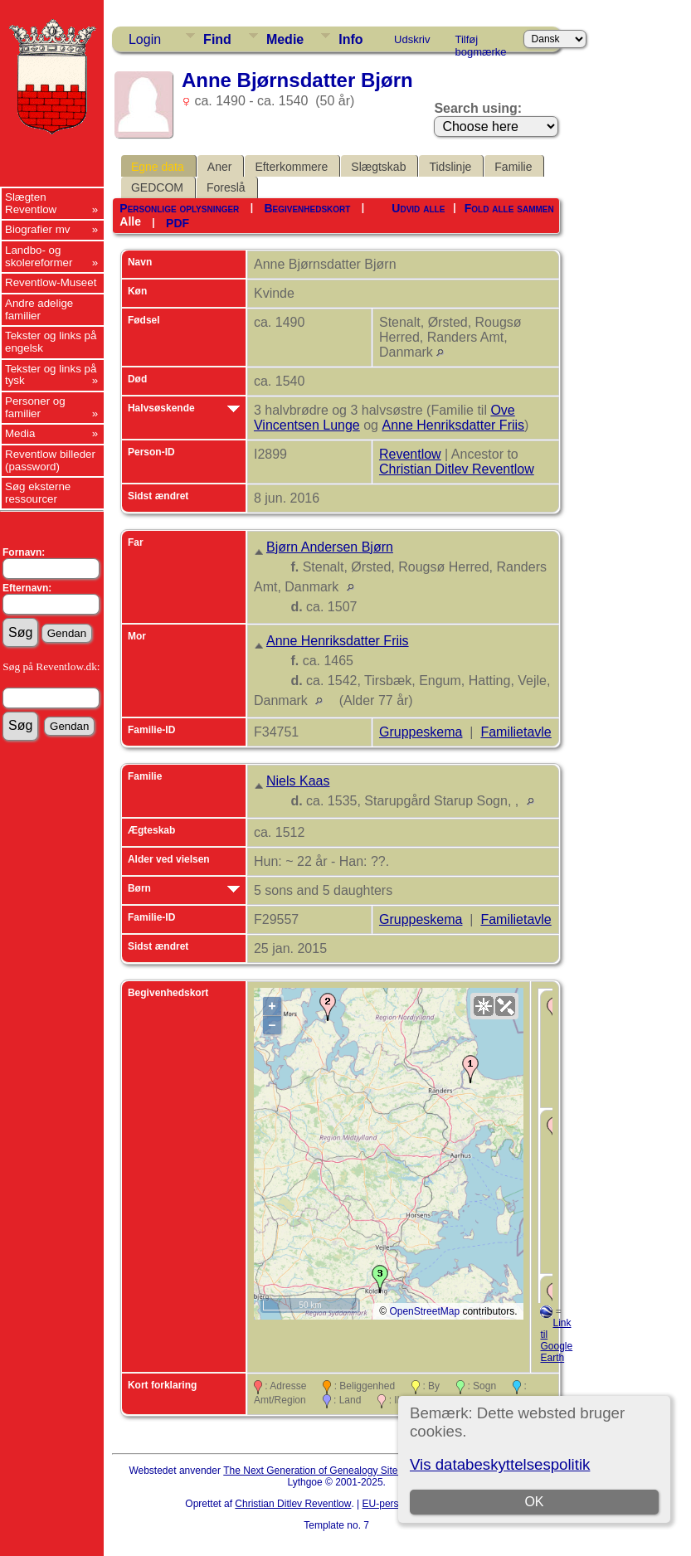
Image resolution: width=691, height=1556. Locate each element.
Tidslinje (450, 166)
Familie (513, 166)
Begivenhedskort (307, 208)
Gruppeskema (421, 732)
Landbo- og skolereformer (38, 256)
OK (533, 1502)
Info (350, 39)
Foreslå (226, 187)
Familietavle (515, 732)
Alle (130, 221)
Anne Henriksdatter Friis (453, 425)
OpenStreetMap (424, 1311)
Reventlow (410, 454)
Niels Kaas (297, 781)
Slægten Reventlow (30, 203)
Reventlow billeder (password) (50, 460)
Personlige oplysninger (179, 208)
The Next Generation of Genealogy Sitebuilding (327, 1470)
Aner (219, 166)
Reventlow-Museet (50, 282)
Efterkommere (291, 166)
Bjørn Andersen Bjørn (329, 547)
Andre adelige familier (39, 309)
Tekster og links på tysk (50, 374)
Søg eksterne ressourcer (38, 492)
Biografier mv (38, 229)
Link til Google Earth (556, 1340)
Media (20, 433)
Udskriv (412, 39)
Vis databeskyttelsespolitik (500, 1464)
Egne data (157, 166)
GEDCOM (157, 187)
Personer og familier (35, 407)
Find (217, 39)
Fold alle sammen (509, 208)
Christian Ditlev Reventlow (456, 469)
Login (145, 39)
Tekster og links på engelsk (50, 341)
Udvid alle (418, 208)
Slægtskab (378, 166)
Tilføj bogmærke (480, 42)
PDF (177, 223)
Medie (285, 39)
